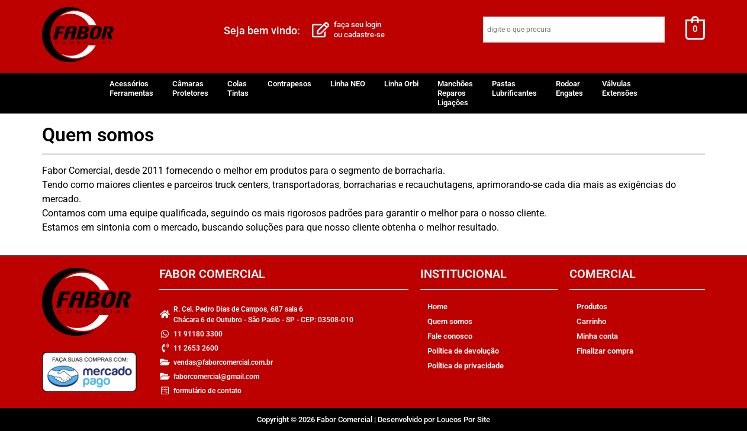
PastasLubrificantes (514, 88)
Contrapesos (289, 83)
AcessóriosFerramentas (131, 88)
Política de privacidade (465, 365)
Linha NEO (347, 83)
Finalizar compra (605, 350)
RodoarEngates (569, 88)
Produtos (592, 306)
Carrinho (591, 321)
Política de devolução (463, 350)
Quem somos (449, 321)
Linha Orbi (401, 83)
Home (437, 306)
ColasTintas (238, 88)
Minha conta (597, 336)
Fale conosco (449, 336)
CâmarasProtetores (190, 88)
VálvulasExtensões (619, 88)
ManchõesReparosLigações (455, 93)
